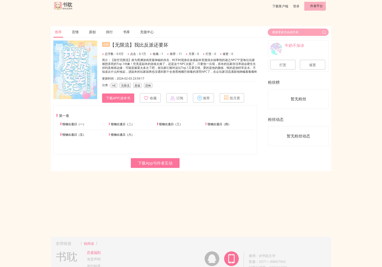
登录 (296, 6)
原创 (92, 32)
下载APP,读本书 (118, 98)
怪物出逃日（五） (74, 135)
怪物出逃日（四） (219, 124)
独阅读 (89, 243)
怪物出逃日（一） (74, 124)
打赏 (282, 65)
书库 (126, 32)
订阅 (177, 97)
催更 (312, 65)
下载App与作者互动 (155, 163)
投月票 (232, 97)
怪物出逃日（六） (122, 135)
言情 (75, 32)
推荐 (58, 32)
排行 (109, 32)
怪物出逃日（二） (122, 124)
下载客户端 (280, 6)
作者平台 (316, 6)
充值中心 (147, 32)
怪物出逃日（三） (170, 124)
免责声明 (94, 259)
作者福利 (94, 252)
